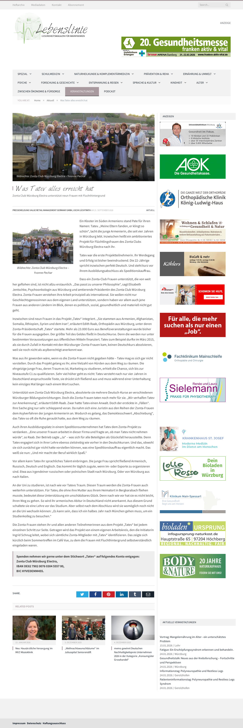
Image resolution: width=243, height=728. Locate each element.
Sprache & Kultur (144, 82)
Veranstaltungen (82, 91)
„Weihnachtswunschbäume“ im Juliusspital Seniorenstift (82, 650)
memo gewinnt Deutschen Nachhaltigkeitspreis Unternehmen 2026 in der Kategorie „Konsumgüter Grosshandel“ (134, 654)
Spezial (23, 74)
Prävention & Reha (156, 74)
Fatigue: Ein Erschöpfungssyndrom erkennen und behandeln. (196, 649)
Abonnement (76, 5)
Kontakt (57, 5)
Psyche (22, 82)
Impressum (19, 723)
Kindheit (176, 82)
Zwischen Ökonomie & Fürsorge (39, 91)
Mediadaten (38, 5)
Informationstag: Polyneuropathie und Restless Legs (191, 671)
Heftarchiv (19, 5)
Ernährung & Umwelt (197, 74)
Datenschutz (34, 723)
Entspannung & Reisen (104, 82)
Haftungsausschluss (54, 723)
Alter (200, 82)
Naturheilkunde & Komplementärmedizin (102, 74)
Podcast (110, 91)
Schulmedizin (51, 74)
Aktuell (150, 210)
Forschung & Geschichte (58, 82)
